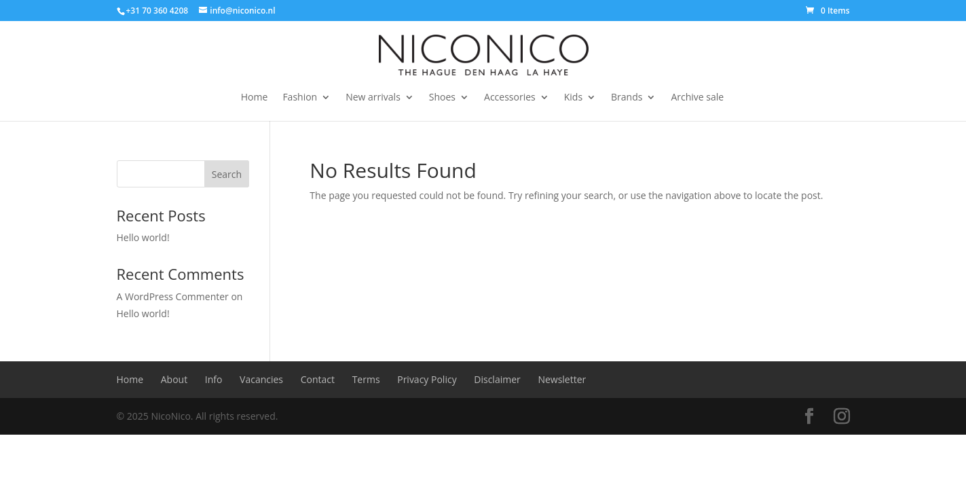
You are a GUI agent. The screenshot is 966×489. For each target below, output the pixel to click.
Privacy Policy (426, 379)
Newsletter (562, 379)
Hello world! (143, 237)
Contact (318, 379)
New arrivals (373, 97)
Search (227, 174)
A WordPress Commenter (173, 296)
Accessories (510, 97)
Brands (626, 97)
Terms (366, 379)
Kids (573, 97)
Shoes (442, 97)
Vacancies (261, 379)
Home (254, 97)
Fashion (299, 97)
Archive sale (697, 97)
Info (214, 379)
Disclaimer (497, 379)
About (174, 379)
